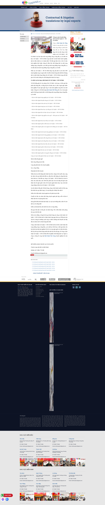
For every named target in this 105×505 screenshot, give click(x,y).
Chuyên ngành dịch (40, 284)
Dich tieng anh (25, 3)
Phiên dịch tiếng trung (58, 7)
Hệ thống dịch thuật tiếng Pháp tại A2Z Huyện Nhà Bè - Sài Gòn (44, 270)
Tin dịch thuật (24, 36)
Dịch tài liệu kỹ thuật (39, 289)
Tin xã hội (24, 41)
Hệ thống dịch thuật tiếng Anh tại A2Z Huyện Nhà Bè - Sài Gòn (44, 262)
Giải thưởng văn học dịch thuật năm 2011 (58, 293)
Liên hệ (51, 3)
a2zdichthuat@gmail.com (76, 33)
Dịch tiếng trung (44, 7)
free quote (76, 56)
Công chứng (33, 7)
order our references (78, 63)
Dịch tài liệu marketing (40, 296)
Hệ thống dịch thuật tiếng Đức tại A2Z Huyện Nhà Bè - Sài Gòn (44, 264)
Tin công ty (24, 39)
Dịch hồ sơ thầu (39, 286)
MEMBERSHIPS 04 (43, 279)
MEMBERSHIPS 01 (23, 279)
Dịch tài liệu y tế (39, 292)
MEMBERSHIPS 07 (78, 279)
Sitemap (55, 3)
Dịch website (38, 293)
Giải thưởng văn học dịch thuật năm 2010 (58, 345)
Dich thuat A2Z (22, 503)
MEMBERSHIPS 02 (30, 279)
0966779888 (8, 495)
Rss (59, 3)
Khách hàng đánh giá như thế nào (77, 90)
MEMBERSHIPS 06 (64, 279)
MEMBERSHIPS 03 (36, 279)
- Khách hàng (83, 79)
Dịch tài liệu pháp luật (40, 290)
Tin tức (70, 7)
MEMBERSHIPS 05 (52, 279)
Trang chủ (24, 7)
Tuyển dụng (47, 3)
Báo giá (76, 7)
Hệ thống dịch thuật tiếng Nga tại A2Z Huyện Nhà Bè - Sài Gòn (44, 266)
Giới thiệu (41, 3)
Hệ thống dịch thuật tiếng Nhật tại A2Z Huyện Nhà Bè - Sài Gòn (44, 268)
